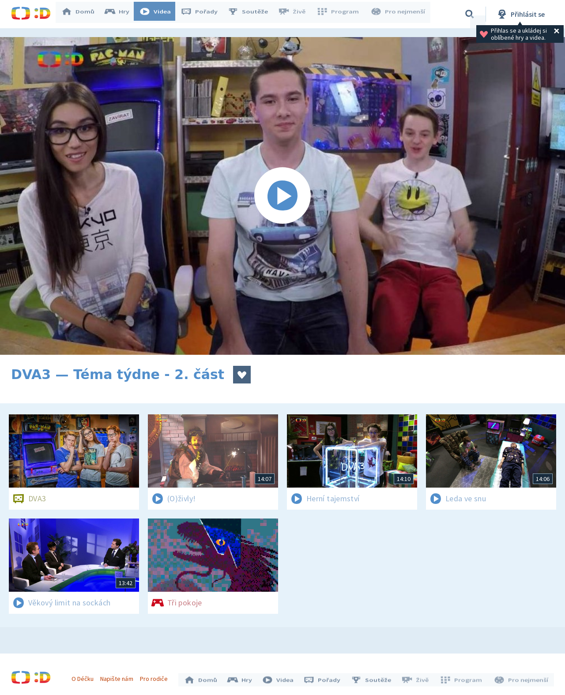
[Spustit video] (282, 196)
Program (340, 14)
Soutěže (252, 14)
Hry (121, 14)
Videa (159, 14)
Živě (296, 14)
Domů (82, 14)
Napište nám (118, 676)
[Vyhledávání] (470, 14)
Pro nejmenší (398, 14)
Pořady (203, 14)
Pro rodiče (156, 676)
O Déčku (85, 676)
